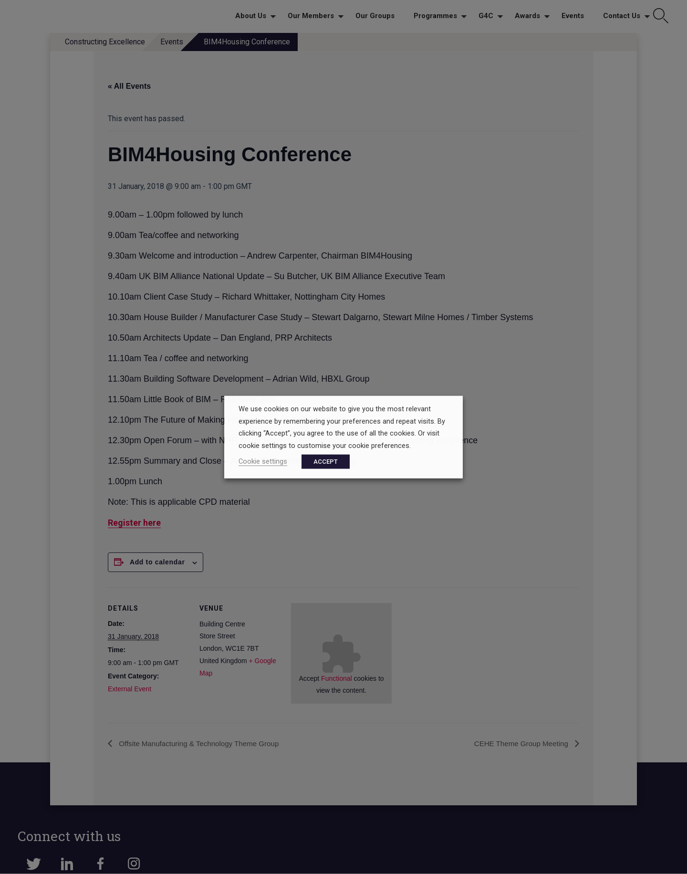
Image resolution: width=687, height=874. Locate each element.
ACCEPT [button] (325, 461)
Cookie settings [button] (263, 461)
